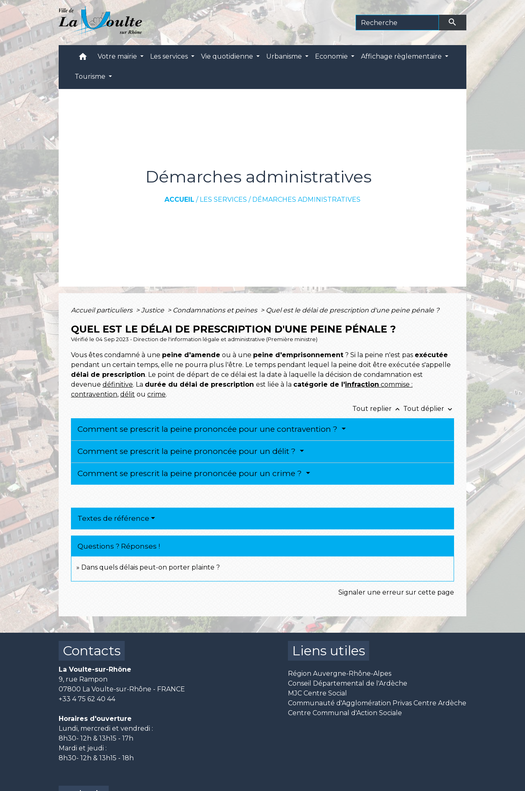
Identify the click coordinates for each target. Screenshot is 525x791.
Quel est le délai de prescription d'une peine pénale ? (352, 310)
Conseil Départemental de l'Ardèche (347, 683)
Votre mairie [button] (118, 56)
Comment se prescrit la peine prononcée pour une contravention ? (209, 429)
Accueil (179, 199)
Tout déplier (428, 409)
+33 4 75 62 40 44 (87, 699)
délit (127, 394)
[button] (82, 58)
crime (156, 394)
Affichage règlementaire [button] (402, 56)
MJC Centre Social (317, 693)
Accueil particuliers (102, 310)
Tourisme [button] (91, 76)
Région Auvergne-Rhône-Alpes (339, 673)
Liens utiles (328, 651)
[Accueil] (100, 22)
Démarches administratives (306, 199)
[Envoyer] (453, 22)
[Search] (397, 22)
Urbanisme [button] (285, 56)
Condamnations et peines (216, 310)
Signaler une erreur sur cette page (396, 592)
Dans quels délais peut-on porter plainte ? (150, 567)
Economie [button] (332, 56)
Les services (223, 199)
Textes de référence (113, 518)
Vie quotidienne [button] (228, 56)
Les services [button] (169, 56)
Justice (153, 310)
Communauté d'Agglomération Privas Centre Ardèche (377, 703)
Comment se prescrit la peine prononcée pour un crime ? (191, 473)
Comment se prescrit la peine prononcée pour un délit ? (188, 451)
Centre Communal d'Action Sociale (345, 713)
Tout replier (377, 409)
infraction (362, 384)
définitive (118, 384)
